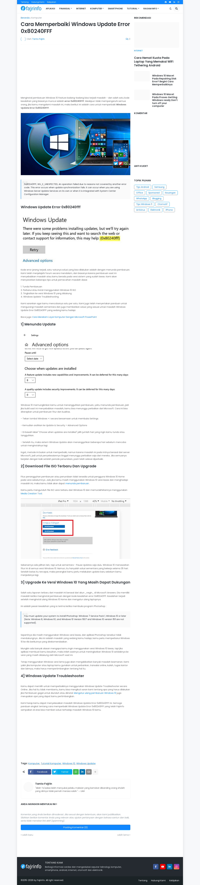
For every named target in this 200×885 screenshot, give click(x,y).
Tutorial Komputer (51, 763)
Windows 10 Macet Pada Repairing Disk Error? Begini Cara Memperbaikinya (164, 80)
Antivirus (140, 209)
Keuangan (170, 192)
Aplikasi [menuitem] (50, 8)
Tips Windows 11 (144, 204)
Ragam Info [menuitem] (150, 8)
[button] (170, 8)
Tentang (25, 2)
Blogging (156, 198)
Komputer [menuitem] (96, 8)
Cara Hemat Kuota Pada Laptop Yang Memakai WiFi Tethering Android (153, 61)
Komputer (36, 18)
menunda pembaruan (77, 483)
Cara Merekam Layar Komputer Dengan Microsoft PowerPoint (64, 317)
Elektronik (155, 209)
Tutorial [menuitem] (132, 8)
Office (139, 192)
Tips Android (142, 187)
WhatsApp (141, 198)
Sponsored (154, 192)
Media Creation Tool (31, 493)
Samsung (159, 187)
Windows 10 (68, 763)
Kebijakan (51, 2)
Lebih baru (27, 835)
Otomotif (162, 204)
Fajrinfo (41, 880)
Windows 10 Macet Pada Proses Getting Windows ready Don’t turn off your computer (165, 100)
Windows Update (86, 763)
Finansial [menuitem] (64, 8)
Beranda (25, 18)
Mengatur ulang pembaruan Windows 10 (95, 693)
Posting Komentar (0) (75, 827)
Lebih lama (123, 835)
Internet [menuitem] (81, 8)
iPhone (169, 209)
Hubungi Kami (37, 2)
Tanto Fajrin (43, 784)
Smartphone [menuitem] (115, 8)
